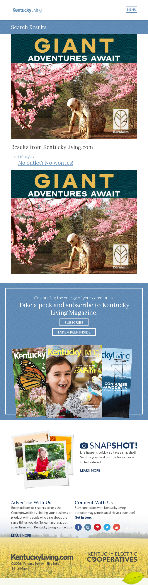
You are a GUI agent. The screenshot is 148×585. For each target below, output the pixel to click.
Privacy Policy (33, 563)
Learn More (90, 470)
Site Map (20, 568)
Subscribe (74, 322)
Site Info (52, 563)
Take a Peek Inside (73, 332)
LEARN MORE (21, 535)
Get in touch (84, 517)
